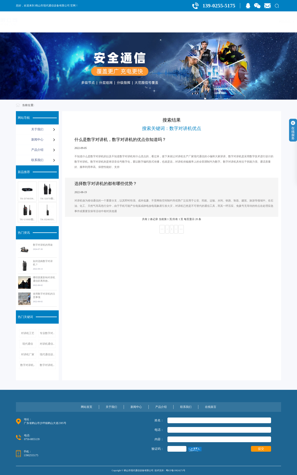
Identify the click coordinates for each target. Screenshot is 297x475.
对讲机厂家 (27, 354)
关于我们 (189, 21)
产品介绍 (228, 21)
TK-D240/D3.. (47, 219)
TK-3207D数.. (47, 198)
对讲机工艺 (27, 333)
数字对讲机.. (27, 365)
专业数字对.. (47, 333)
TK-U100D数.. (27, 219)
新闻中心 (208, 21)
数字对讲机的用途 (43, 244)
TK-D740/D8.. (27, 198)
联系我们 (248, 21)
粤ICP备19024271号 (175, 470)
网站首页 (169, 21)
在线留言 (267, 21)
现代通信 (27, 343)
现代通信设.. (47, 354)
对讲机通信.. (47, 343)
